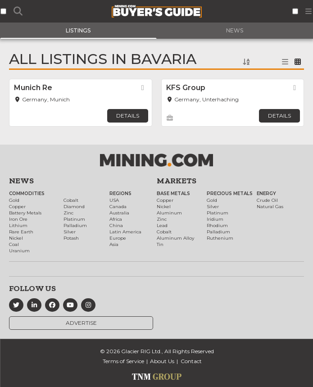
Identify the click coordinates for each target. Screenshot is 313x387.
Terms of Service (123, 361)
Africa (115, 219)
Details (127, 115)
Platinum (74, 219)
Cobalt (71, 200)
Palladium (75, 225)
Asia (113, 244)
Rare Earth (21, 232)
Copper (17, 206)
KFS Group (185, 87)
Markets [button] (176, 181)
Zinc (68, 213)
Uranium (19, 251)
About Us (162, 361)
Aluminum (169, 213)
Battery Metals (25, 213)
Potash (71, 238)
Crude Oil (267, 200)
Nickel (16, 238)
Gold (14, 200)
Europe (117, 238)
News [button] (21, 181)
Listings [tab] (78, 30)
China (116, 225)
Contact (191, 361)
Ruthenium (220, 238)
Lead (162, 225)
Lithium (18, 225)
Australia (119, 213)
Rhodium (217, 225)
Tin (160, 244)
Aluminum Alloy (175, 238)
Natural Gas (270, 206)
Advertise (81, 322)
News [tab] (234, 30)
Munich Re (33, 87)
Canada (118, 206)
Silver (70, 232)
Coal (14, 244)
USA (114, 200)
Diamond (74, 206)
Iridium (215, 219)
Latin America (125, 232)
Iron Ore (18, 219)
